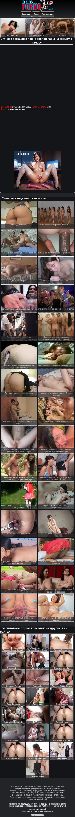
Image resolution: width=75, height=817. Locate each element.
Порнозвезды (47, 14)
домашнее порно (16, 109)
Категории (26, 14)
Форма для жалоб (37, 809)
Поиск (36, 14)
